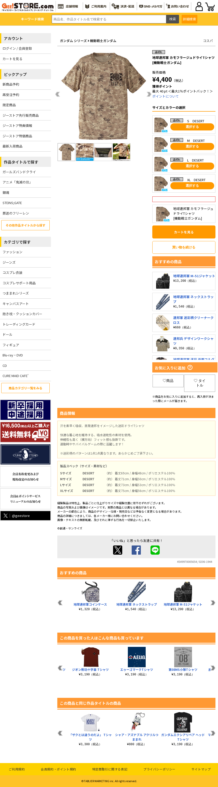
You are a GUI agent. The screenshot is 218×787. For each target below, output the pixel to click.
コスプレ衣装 (12, 272)
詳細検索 (189, 19)
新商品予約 (11, 84)
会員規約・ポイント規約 (58, 769)
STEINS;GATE (12, 202)
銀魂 (6, 192)
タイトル (200, 383)
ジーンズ (9, 262)
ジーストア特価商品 (17, 136)
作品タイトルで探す (21, 162)
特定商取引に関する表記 (110, 769)
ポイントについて (165, 96)
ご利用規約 (17, 769)
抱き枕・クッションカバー (22, 313)
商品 (168, 381)
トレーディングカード (19, 324)
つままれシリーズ (16, 293)
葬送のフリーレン (16, 213)
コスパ (208, 40)
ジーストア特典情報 (17, 125)
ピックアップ (15, 74)
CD (5, 365)
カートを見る (12, 58)
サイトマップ (201, 769)
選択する (192, 127)
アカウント (13, 38)
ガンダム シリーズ (73, 40)
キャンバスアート (16, 303)
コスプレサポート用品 (19, 283)
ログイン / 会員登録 (17, 48)
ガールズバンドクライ (19, 171)
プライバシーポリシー (159, 769)
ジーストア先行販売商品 (21, 115)
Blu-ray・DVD (13, 355)
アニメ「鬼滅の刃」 (17, 182)
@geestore (16, 515)
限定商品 (9, 104)
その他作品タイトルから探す (25, 225)
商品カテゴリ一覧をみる (25, 388)
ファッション (12, 251)
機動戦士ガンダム (103, 40)
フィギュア (11, 344)
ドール (7, 334)
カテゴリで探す (17, 242)
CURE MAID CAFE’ (16, 375)
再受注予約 (11, 94)
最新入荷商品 (12, 146)
